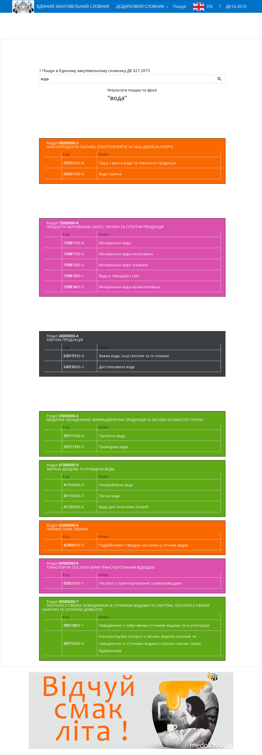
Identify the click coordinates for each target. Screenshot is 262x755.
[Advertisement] (131, 23)
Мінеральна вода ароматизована (129, 286)
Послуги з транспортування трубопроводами (140, 583)
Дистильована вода (117, 366)
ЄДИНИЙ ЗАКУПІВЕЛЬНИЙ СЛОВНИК (61, 6)
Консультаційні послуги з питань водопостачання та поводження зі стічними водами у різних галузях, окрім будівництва (150, 643)
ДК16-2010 (236, 6)
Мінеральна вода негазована (126, 253)
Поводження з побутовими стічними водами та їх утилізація (154, 625)
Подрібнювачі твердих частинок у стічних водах (143, 545)
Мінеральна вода (115, 242)
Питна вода (109, 495)
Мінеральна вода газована (123, 264)
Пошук (179, 6)
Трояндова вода (113, 446)
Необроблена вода (116, 484)
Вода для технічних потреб (124, 506)
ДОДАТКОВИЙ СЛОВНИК (140, 6)
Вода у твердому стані (119, 275)
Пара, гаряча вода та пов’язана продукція (137, 162)
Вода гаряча (110, 173)
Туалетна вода (112, 435)
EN (202, 7)
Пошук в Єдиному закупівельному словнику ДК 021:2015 (96, 70)
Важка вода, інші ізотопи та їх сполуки (134, 355)
